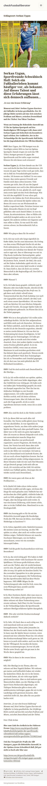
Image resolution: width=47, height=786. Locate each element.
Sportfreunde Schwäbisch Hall (16, 775)
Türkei (28, 775)
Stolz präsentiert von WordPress (14, 783)
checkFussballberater (17, 5)
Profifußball (19, 773)
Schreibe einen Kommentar (14, 777)
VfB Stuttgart (35, 775)
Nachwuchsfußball (9, 773)
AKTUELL (19, 771)
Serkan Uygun (28, 773)
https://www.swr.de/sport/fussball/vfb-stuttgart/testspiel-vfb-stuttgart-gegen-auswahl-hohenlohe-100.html (23, 758)
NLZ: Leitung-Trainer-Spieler (31, 771)
